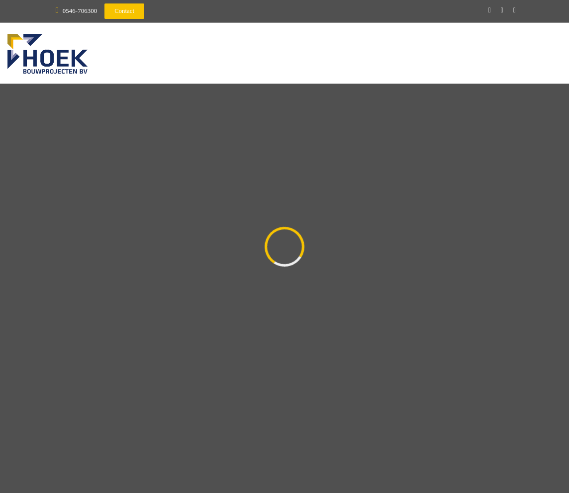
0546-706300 (80, 10)
